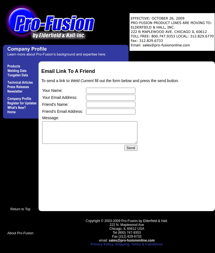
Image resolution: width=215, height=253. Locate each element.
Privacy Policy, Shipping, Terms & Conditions (127, 244)
